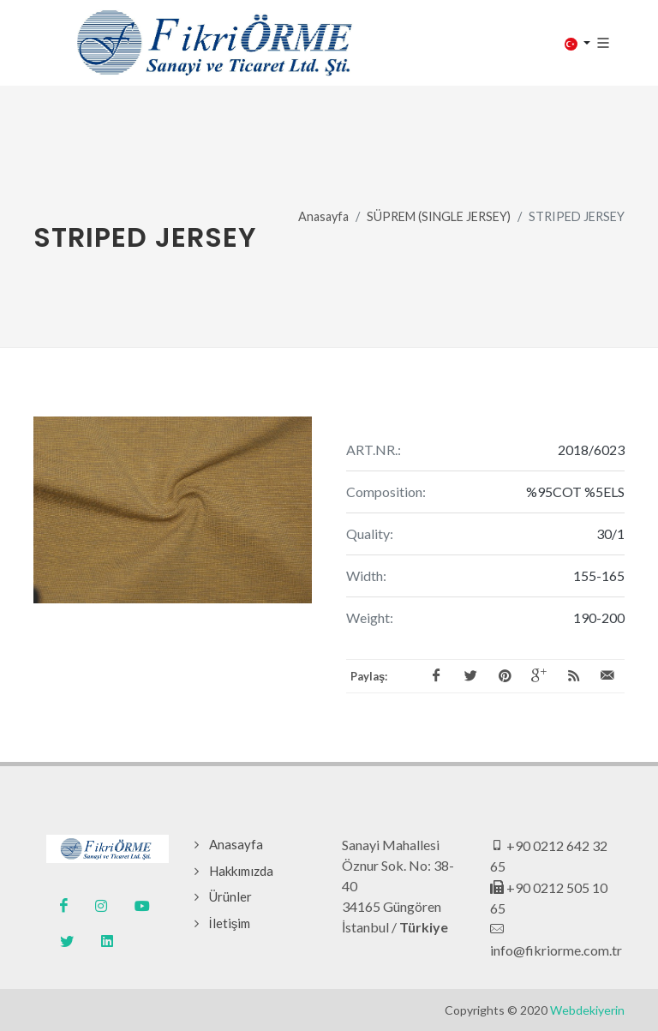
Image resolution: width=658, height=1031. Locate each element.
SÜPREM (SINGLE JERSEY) (439, 216)
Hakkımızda (241, 870)
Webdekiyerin (587, 1010)
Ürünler (230, 896)
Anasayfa (323, 216)
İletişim (230, 923)
